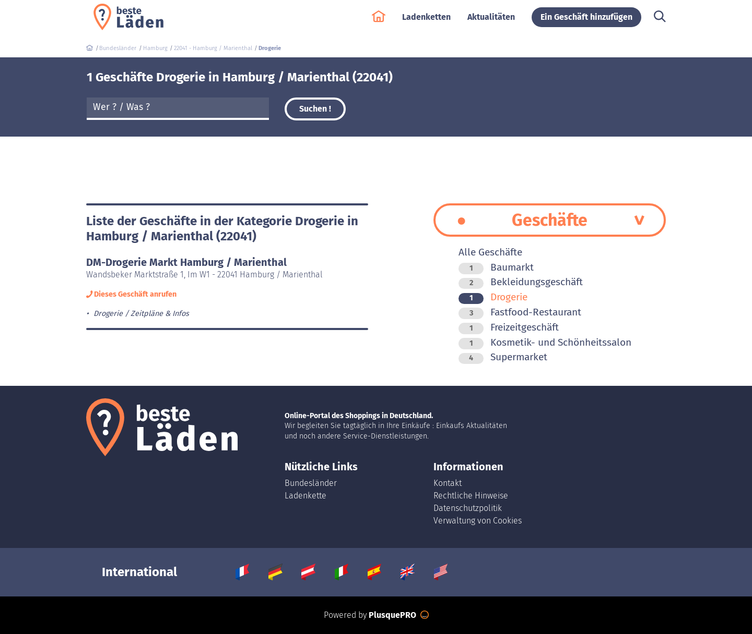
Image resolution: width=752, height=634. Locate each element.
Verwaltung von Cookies (477, 521)
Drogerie (493, 297)
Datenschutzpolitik (467, 508)
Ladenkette (305, 496)
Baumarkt (496, 267)
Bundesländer (311, 483)
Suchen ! (315, 109)
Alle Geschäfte (490, 252)
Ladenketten (426, 22)
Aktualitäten (491, 22)
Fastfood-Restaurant (520, 312)
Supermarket (503, 357)
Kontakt (447, 483)
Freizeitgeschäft (509, 327)
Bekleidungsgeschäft (521, 282)
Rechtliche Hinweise (470, 496)
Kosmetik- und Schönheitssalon (545, 342)
